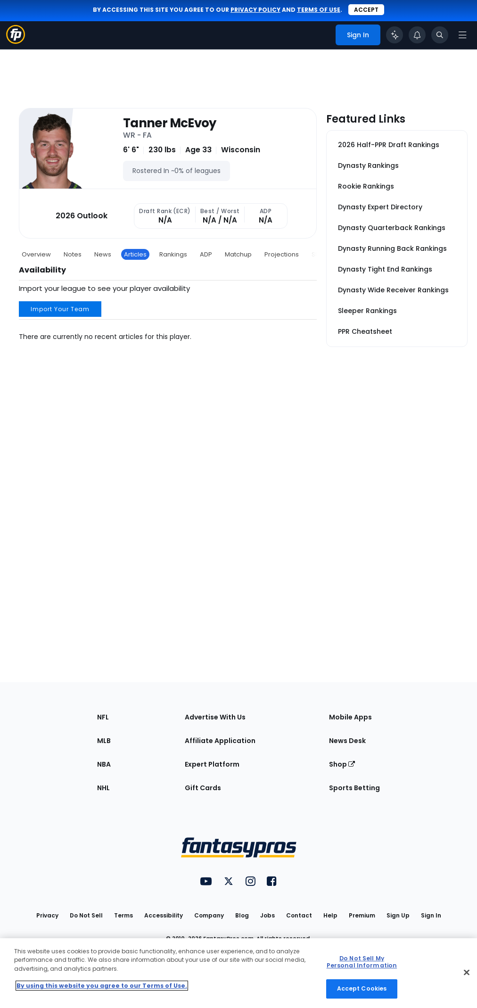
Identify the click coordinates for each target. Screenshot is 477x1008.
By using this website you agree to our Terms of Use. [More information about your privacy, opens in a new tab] (101, 986)
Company (209, 915)
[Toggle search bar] (439, 34)
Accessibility (163, 915)
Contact (299, 915)
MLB (104, 740)
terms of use (318, 10)
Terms (123, 915)
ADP (206, 254)
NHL (103, 788)
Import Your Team (60, 309)
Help (330, 915)
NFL (103, 717)
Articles (135, 254)
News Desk (347, 740)
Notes (73, 254)
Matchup (238, 254)
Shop (342, 764)
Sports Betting (354, 788)
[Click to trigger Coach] (394, 34)
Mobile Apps (350, 717)
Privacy (47, 915)
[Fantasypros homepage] (15, 41)
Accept (366, 10)
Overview (36, 254)
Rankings (173, 254)
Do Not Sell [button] (86, 915)
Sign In (431, 915)
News (102, 254)
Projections (281, 254)
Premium (362, 915)
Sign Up (398, 915)
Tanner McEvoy (169, 123)
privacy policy (255, 10)
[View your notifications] (417, 34)
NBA (104, 764)
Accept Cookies (362, 988)
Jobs (267, 915)
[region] (238, 973)
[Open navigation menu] (462, 34)
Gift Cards (203, 788)
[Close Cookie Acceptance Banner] (466, 972)
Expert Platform (212, 764)
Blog (242, 915)
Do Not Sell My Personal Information (362, 961)
